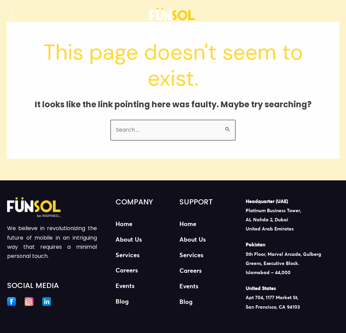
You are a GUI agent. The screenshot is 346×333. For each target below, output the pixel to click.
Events (125, 287)
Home (124, 224)
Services (128, 255)
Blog (122, 302)
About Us (129, 240)
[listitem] (289, 215)
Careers (127, 271)
